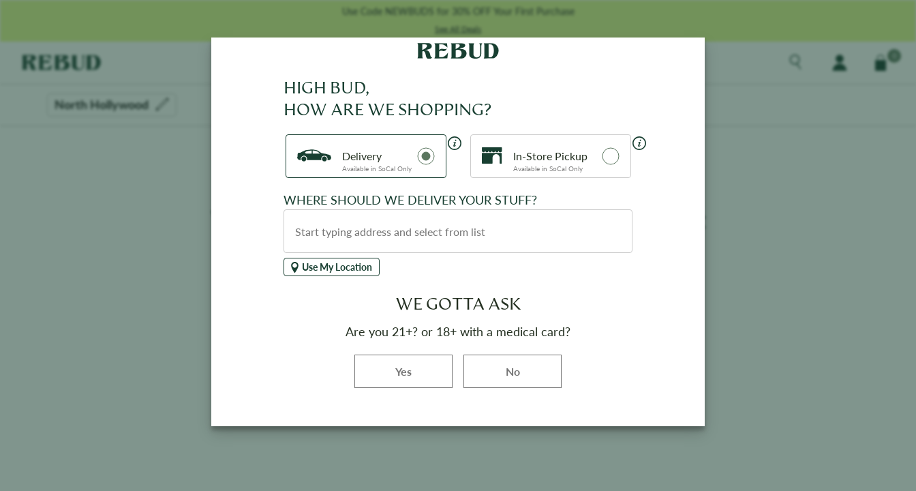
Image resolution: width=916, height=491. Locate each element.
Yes (424, 370)
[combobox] (458, 231)
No (513, 371)
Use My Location (331, 267)
